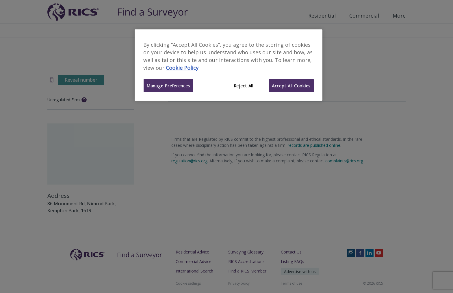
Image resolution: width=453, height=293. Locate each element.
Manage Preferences (168, 86)
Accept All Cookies (291, 86)
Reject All (243, 86)
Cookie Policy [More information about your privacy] (182, 67)
